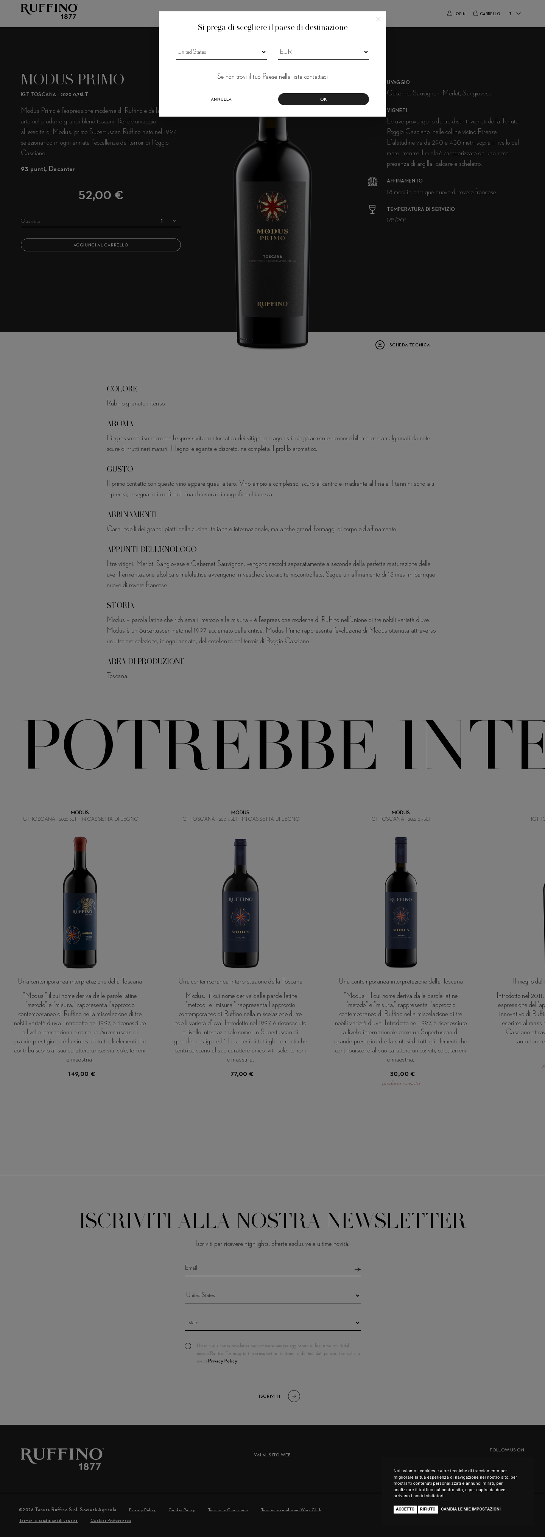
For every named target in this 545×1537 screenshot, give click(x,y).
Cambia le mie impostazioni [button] (471, 1509)
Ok (323, 99)
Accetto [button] (405, 1509)
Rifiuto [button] (428, 1509)
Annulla (221, 99)
